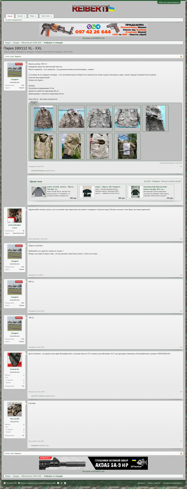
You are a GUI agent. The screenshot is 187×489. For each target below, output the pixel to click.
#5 (181, 347)
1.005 (22, 85)
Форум (10, 16)
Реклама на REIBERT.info (93, 38)
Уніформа (156, 181)
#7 (181, 441)
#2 (181, 239)
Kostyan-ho (14, 369)
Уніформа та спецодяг (25, 52)
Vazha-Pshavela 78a (18, 233)
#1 (181, 166)
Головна (58, 483)
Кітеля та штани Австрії (171, 181)
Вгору (62, 483)
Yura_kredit (14, 419)
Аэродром (59, 52)
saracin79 (34, 396)
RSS (65, 483)
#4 (181, 311)
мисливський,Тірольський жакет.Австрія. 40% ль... (155, 188)
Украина (21, 88)
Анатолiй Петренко (37, 170)
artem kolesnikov (14, 225)
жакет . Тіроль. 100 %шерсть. (108, 187)
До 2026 (147, 181)
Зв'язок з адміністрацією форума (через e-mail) (38, 483)
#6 (181, 392)
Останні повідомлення (13, 20)
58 (23, 231)
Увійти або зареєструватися (169, 2)
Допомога (141, 483)
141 (23, 435)
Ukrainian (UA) (11, 483)
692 (23, 386)
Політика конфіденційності (173, 483)
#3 (181, 275)
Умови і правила (154, 483)
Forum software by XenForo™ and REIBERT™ (152, 488)
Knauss (41, 396)
